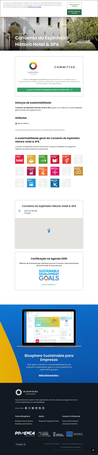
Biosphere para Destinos (23, 424)
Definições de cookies (74, 5)
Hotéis (25, 34)
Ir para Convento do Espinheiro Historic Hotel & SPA (49, 90)
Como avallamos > (49, 284)
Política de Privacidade (51, 444)
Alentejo (18, 34)
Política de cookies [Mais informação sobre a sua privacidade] (34, 7)
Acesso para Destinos (69, 424)
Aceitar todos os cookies (74, 12)
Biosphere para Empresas (24, 421)
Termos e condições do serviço (72, 444)
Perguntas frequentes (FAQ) (49, 421)
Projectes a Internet (78, 450)
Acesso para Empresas (70, 421)
